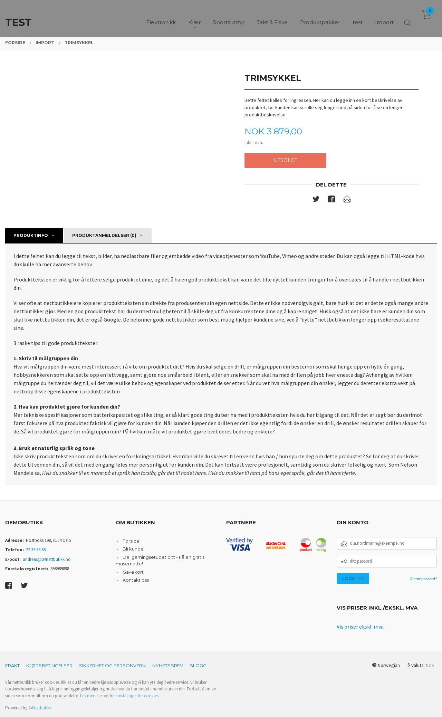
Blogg (198, 665)
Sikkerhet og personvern (112, 665)
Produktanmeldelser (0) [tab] (104, 235)
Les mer (87, 696)
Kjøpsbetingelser (49, 665)
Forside (131, 541)
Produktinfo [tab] (30, 235)
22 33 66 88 (36, 550)
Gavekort (133, 572)
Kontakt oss (136, 580)
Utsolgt (285, 160)
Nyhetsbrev (167, 665)
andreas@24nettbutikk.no (47, 559)
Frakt (12, 665)
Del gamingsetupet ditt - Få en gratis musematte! (160, 560)
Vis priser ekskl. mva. (361, 626)
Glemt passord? (423, 578)
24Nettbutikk (39, 708)
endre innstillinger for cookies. (132, 696)
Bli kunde (133, 549)
